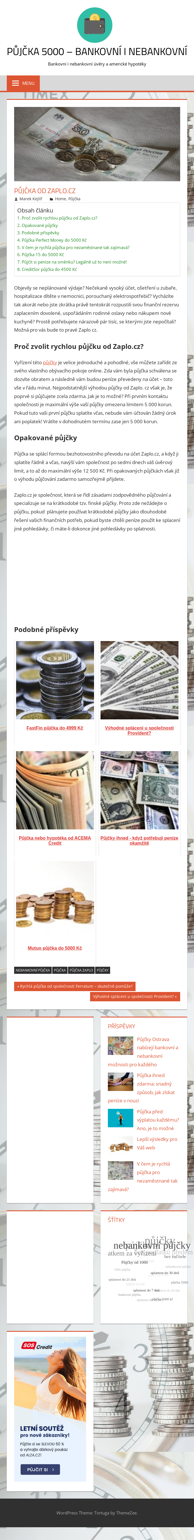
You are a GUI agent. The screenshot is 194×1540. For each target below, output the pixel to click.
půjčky (50, 362)
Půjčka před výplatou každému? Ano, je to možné (158, 1120)
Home (60, 198)
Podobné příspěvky (40, 232)
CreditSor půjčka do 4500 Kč (49, 269)
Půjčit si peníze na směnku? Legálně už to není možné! (74, 262)
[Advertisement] (97, 580)
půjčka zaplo (81, 970)
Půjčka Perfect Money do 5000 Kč (54, 240)
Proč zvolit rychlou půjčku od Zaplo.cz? (59, 218)
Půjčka (74, 198)
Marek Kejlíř (30, 198)
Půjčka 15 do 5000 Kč (43, 254)
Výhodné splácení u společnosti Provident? (133, 997)
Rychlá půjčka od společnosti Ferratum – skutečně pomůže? (76, 987)
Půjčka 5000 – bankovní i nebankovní (97, 51)
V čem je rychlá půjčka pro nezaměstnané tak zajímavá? (75, 247)
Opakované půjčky (40, 225)
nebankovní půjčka (33, 970)
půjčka (60, 970)
